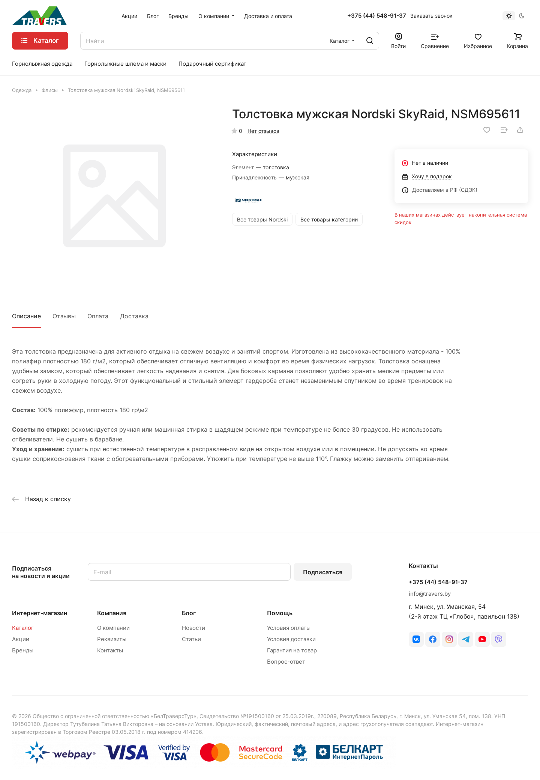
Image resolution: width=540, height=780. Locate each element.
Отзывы (64, 316)
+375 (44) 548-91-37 (376, 15)
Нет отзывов (263, 131)
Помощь (279, 613)
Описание (26, 316)
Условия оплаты (288, 627)
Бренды (22, 650)
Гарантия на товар (292, 650)
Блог (189, 613)
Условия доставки (291, 639)
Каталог (23, 627)
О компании (113, 627)
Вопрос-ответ (286, 661)
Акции (20, 639)
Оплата (97, 316)
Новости (193, 627)
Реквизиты (111, 639)
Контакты (110, 650)
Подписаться (322, 572)
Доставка (134, 316)
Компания (111, 613)
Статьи (191, 639)
